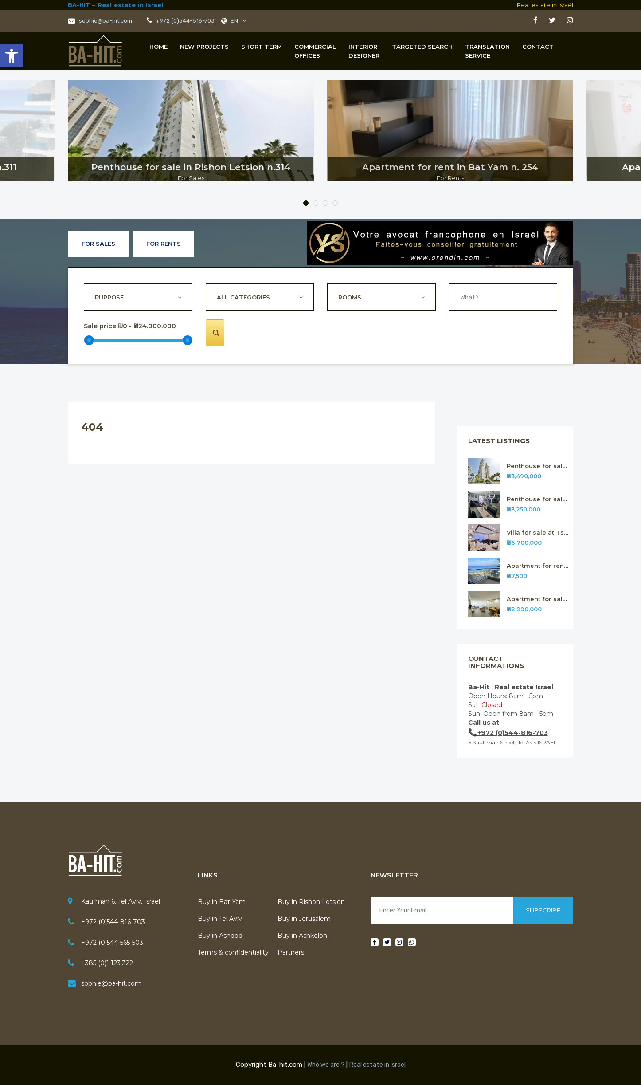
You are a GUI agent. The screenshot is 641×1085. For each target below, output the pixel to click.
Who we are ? (325, 1065)
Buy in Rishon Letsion (311, 902)
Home (158, 46)
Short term (261, 46)
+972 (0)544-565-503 (112, 943)
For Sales (98, 243)
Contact (538, 46)
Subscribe (543, 910)
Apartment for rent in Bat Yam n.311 (538, 566)
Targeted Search (422, 46)
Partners (291, 952)
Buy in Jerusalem (304, 919)
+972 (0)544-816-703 (184, 20)
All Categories (243, 297)
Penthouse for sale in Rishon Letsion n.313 (538, 499)
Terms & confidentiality (233, 952)
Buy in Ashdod (220, 936)
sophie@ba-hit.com (100, 20)
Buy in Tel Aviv (220, 919)
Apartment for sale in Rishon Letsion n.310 (538, 599)
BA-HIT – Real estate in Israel (115, 4)
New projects (204, 46)
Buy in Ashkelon (302, 936)
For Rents (163, 243)
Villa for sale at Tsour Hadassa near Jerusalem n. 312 (538, 532)
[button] (11, 55)
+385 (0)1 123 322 (107, 963)
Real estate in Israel (377, 1065)
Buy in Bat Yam (222, 902)
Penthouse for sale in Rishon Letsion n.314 (538, 466)
